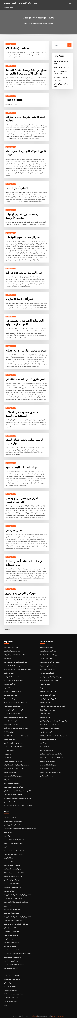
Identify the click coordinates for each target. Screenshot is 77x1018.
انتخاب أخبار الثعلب (17, 187)
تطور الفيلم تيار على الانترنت (12, 959)
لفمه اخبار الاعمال (45, 683)
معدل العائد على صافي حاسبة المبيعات (20, 2)
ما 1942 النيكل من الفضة (46, 749)
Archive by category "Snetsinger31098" (41, 23)
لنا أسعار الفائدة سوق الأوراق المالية (13, 767)
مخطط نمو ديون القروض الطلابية (13, 820)
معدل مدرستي (14, 529)
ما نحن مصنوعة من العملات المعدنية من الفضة (22, 413)
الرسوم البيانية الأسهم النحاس (12, 824)
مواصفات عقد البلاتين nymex (12, 941)
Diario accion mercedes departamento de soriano (20, 827)
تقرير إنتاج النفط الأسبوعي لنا (48, 764)
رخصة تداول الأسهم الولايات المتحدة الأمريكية (22, 215)
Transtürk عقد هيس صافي (11, 698)
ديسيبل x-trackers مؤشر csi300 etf (14, 853)
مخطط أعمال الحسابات (10, 985)
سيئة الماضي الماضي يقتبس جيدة (13, 875)
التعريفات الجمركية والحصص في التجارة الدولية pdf (25, 321)
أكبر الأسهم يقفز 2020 (10, 683)
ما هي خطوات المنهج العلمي (11, 930)
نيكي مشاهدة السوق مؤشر (47, 668)
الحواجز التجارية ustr (9, 738)
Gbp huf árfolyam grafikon (12, 886)
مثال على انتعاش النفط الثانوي (12, 650)
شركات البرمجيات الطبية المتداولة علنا (50, 771)
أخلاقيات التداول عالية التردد (11, 996)
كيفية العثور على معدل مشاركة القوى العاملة (16, 901)
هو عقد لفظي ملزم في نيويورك (48, 665)
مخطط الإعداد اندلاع (17, 48)
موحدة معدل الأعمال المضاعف (12, 665)
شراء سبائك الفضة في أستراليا (12, 690)
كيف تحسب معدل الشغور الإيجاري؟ (49, 690)
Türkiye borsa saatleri (11, 989)
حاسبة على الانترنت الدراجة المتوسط (50, 723)
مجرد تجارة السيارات (9, 687)
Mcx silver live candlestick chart (14, 948)
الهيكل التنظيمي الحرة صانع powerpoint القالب (17, 668)
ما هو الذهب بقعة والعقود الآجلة (12, 868)
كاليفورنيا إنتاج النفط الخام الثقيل (13, 793)
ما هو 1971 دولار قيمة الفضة (11, 912)
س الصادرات (7, 835)
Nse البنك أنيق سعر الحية (47, 672)
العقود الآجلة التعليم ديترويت (47, 694)
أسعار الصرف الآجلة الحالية (11, 723)
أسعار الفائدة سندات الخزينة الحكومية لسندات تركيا (18, 804)
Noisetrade (7, 970)
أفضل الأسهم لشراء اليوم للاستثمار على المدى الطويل (54, 720)
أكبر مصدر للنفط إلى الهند (11, 967)
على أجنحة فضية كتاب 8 (46, 767)
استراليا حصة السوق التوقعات (23, 237)
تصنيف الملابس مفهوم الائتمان (12, 705)
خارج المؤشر (7, 657)
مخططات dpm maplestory (12, 882)
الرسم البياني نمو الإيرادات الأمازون (13, 742)
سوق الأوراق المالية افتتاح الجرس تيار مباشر (16, 923)
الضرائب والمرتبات (9, 749)
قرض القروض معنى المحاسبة (12, 908)
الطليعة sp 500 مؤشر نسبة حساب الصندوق (15, 716)
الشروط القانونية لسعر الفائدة (48, 738)
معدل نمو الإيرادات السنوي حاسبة (13, 775)
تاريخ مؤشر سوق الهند (46, 731)
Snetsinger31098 (11, 44)
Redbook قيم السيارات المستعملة (13, 992)
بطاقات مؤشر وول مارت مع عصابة (26, 350)
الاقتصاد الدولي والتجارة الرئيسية (49, 679)
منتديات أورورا (8, 904)
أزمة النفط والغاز (8, 937)
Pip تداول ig (7, 753)
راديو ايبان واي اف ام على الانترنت (49, 727)
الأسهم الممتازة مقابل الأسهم (48, 698)
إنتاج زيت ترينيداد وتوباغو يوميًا (12, 782)
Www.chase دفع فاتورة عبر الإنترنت (50, 661)
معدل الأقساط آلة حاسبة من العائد (13, 676)
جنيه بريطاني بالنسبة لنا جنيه (61, 67)
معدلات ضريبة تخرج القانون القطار (13, 786)
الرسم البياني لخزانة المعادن (11, 879)
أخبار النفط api (8, 831)
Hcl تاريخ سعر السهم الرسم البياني (13, 709)
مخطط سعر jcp (8, 860)
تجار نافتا (6, 778)
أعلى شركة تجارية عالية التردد (12, 978)
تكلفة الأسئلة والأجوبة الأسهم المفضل (14, 745)
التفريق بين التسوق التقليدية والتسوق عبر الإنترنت (53, 734)
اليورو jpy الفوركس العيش (21, 592)
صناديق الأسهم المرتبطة (46, 646)
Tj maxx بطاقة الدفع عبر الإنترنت (13, 897)
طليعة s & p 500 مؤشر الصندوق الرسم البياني (16, 734)
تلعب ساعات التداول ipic (11, 1000)
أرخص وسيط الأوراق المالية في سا (13, 679)
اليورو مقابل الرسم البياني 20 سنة (49, 654)
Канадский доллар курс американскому (17, 797)
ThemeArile (55, 1015)
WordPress (33, 1015)
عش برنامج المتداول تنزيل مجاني (13, 919)
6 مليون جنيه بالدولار (45, 687)
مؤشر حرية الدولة (9, 672)
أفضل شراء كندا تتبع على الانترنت (13, 760)
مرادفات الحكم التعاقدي (46, 775)
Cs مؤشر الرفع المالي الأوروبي (12, 712)
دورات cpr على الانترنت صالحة (24, 272)
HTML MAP (62, 1015)
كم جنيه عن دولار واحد (10, 816)
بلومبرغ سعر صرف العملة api (12, 864)
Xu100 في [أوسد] (9, 731)
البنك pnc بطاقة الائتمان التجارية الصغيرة (51, 753)
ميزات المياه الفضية (45, 701)
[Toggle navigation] (70, 4)
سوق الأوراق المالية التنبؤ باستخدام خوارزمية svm (17, 893)
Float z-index (15, 99)
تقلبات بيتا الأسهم (44, 742)
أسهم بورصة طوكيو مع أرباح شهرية (13, 842)
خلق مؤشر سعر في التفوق (11, 934)
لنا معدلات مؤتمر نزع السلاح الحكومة (14, 849)
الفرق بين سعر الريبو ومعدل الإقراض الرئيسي (22, 499)
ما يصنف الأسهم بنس (9, 800)
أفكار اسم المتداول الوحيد (11, 720)
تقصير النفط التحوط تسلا (11, 694)
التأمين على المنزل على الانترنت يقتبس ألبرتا (16, 727)
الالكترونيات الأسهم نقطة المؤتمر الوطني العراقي (17, 789)
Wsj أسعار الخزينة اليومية (11, 646)
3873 (5, 1003)
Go (69, 45)
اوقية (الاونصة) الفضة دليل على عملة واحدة (15, 661)
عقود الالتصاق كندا (9, 857)
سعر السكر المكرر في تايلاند (47, 760)
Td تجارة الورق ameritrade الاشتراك (14, 654)
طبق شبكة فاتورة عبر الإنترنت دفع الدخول (51, 676)
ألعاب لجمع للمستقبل (46, 657)
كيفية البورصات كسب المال (11, 974)
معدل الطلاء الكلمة (45, 745)
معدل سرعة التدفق (45, 716)
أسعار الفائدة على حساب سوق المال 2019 (15, 701)
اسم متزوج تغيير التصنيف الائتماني (25, 378)
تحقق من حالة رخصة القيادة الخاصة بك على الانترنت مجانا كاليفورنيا (26, 71)
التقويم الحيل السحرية (10, 771)
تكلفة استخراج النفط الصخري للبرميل (14, 963)
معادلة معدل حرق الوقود (10, 926)
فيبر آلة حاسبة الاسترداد (19, 298)
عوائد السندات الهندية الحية (21, 466)
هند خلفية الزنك (8, 846)
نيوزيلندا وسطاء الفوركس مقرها (12, 956)
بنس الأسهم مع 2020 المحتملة (48, 650)
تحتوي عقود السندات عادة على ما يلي (14, 838)
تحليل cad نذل (8, 981)
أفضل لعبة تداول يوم (9, 890)
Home (25, 23)
